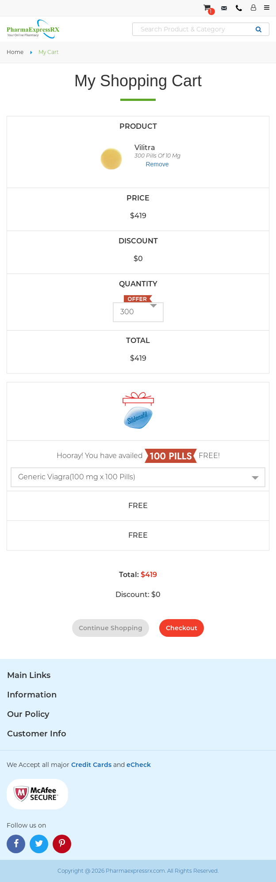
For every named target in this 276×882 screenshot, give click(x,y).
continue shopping (110, 628)
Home (15, 52)
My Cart (48, 52)
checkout (181, 628)
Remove (157, 164)
